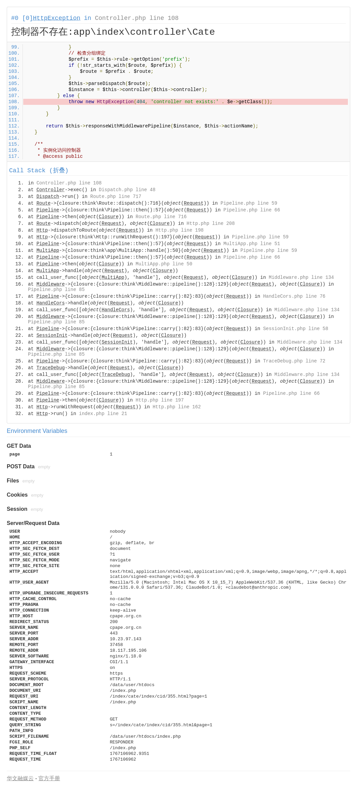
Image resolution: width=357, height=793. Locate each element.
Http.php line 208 (211, 223)
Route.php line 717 (115, 196)
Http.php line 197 (160, 400)
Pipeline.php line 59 (248, 203)
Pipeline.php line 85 (56, 289)
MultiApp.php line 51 (252, 243)
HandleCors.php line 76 (294, 296)
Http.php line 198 (179, 230)
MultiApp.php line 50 (164, 264)
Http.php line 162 (177, 407)
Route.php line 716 (161, 216)
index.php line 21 (103, 413)
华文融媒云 (20, 778)
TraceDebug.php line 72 (294, 361)
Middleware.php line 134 (301, 277)
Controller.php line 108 (136, 18)
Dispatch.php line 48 (127, 190)
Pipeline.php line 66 (252, 210)
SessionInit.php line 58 (295, 328)
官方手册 (49, 778)
